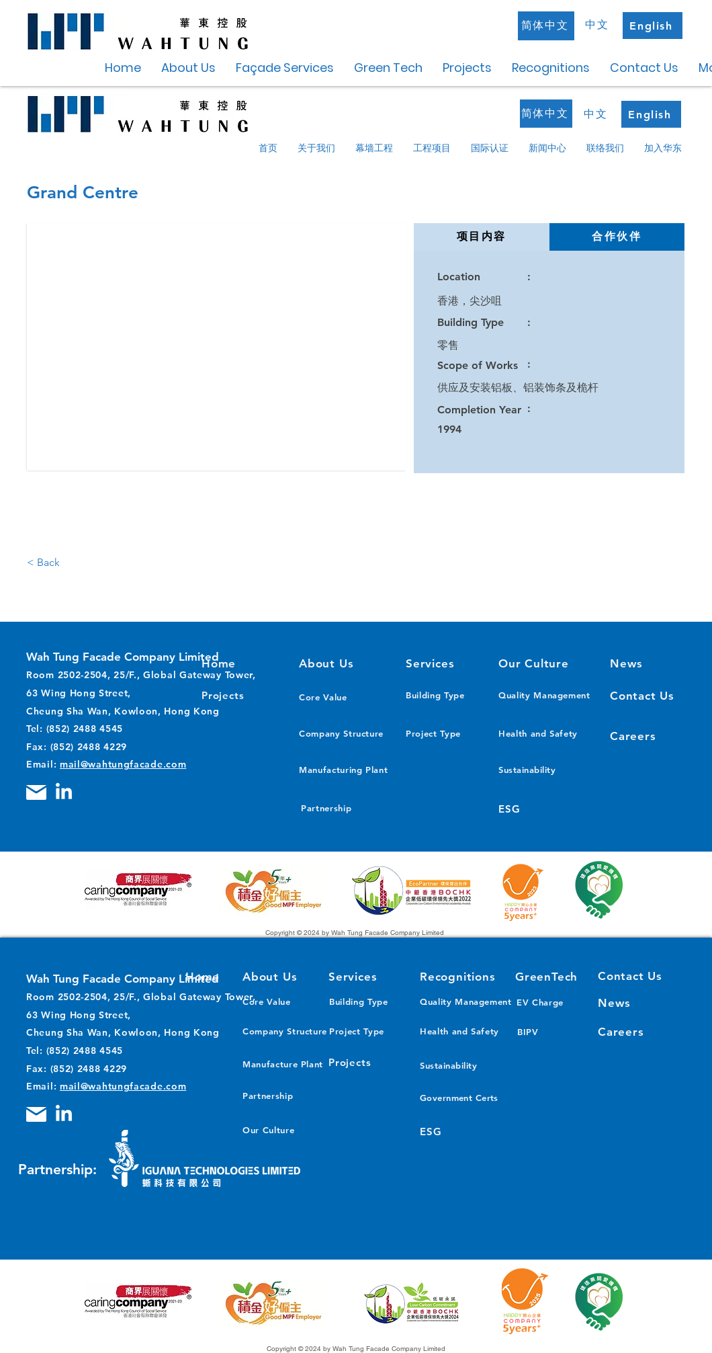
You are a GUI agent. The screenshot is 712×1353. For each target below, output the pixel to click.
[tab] (481, 237)
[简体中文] (546, 25)
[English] (652, 25)
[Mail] (36, 792)
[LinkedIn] (64, 792)
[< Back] (54, 562)
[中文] (598, 25)
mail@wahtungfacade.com (123, 764)
